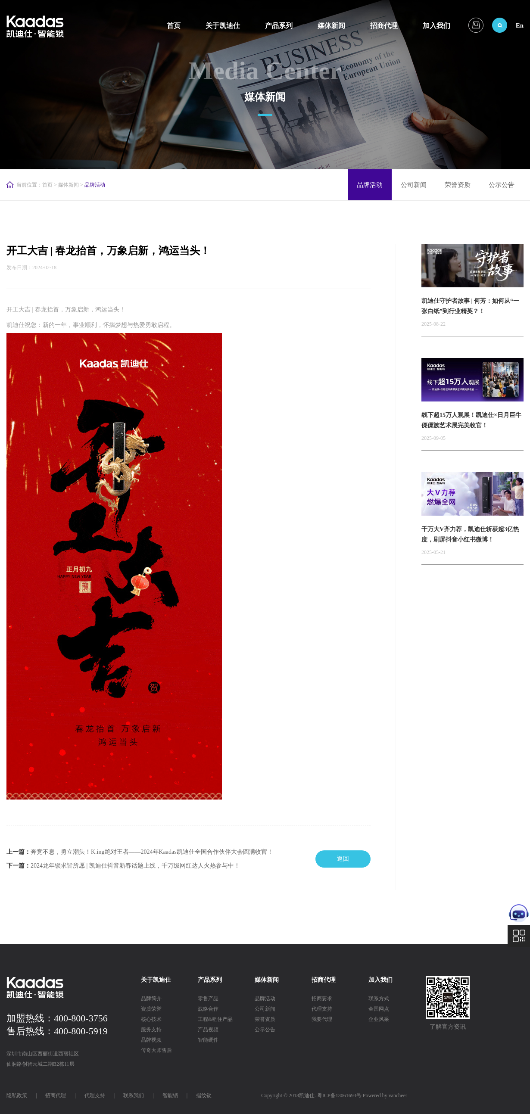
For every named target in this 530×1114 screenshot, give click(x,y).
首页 (174, 25)
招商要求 (322, 999)
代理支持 (322, 1009)
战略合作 (208, 1009)
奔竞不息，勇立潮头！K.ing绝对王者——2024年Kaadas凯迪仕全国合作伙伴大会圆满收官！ (152, 852)
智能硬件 (208, 1040)
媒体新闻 (331, 25)
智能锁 (170, 1095)
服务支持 (151, 1030)
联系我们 (133, 1095)
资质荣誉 (151, 1009)
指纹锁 (204, 1095)
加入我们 (436, 25)
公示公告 (501, 184)
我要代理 (322, 1019)
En (520, 25)
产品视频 (208, 1030)
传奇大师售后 (156, 1050)
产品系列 (279, 25)
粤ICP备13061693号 (339, 1095)
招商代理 (384, 25)
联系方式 (378, 999)
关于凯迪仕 (223, 25)
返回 (343, 859)
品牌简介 (151, 999)
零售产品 (208, 999)
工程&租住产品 (215, 1019)
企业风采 (378, 1019)
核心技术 (151, 1019)
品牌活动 (370, 184)
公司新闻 (414, 184)
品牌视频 (151, 1040)
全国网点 (378, 1009)
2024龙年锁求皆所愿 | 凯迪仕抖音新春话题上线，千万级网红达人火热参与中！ (135, 865)
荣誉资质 (458, 184)
